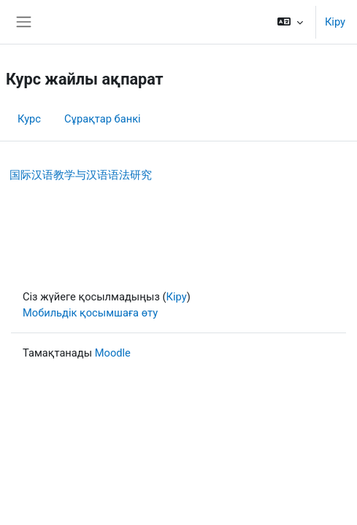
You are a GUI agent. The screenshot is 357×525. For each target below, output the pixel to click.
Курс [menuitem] (29, 118)
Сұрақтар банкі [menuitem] (102, 118)
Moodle (113, 352)
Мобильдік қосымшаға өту (90, 312)
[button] (290, 22)
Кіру (335, 21)
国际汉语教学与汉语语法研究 (80, 175)
